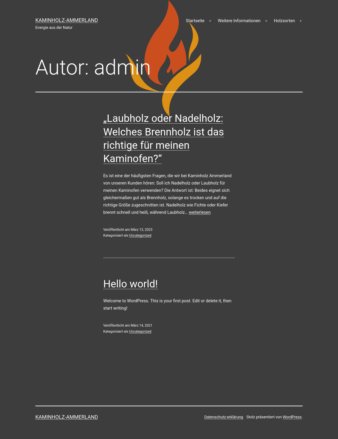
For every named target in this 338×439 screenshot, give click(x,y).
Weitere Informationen (239, 20)
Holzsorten (284, 20)
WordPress (292, 417)
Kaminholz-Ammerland (66, 20)
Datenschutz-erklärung (223, 417)
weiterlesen (200, 212)
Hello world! (130, 284)
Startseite (195, 20)
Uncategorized (140, 235)
